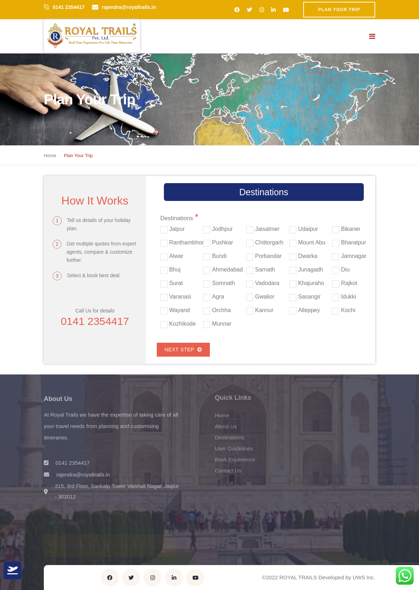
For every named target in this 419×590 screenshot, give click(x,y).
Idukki (348, 297)
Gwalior (264, 297)
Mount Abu (312, 242)
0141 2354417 (69, 7)
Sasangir (309, 297)
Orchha (221, 310)
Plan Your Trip (339, 9)
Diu (345, 270)
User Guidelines (234, 451)
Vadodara (267, 283)
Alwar (176, 256)
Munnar (221, 324)
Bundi (219, 256)
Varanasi (180, 297)
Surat (176, 283)
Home (50, 155)
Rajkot (349, 283)
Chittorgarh (269, 242)
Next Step (183, 349)
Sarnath (265, 270)
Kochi (348, 310)
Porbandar (268, 256)
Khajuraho (311, 283)
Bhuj (175, 270)
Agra (218, 297)
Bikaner (350, 229)
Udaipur (308, 229)
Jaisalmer (267, 229)
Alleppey (309, 310)
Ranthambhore (188, 242)
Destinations (229, 440)
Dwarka (307, 256)
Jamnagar (353, 256)
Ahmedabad (227, 270)
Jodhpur (222, 229)
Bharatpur (353, 242)
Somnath (223, 283)
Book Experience (235, 462)
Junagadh (310, 270)
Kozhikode (182, 324)
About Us (226, 429)
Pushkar (222, 242)
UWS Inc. (364, 577)
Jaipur (177, 229)
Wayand (179, 310)
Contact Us (228, 473)
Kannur (264, 310)
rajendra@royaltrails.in (129, 7)
